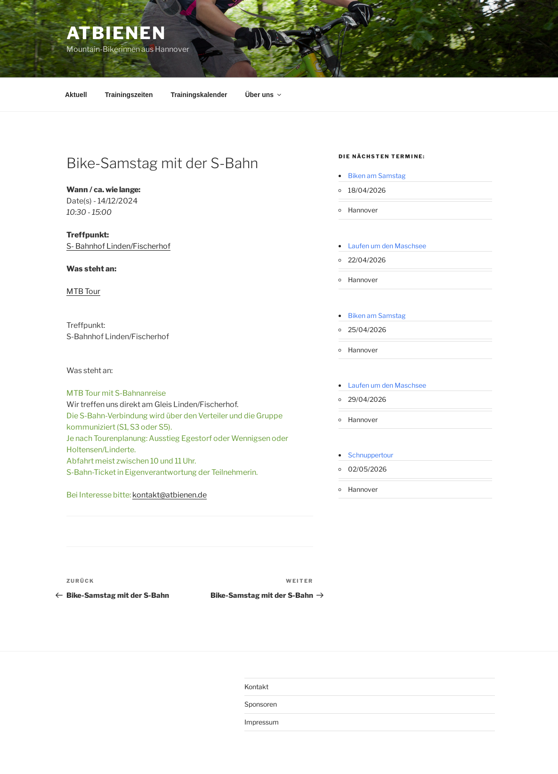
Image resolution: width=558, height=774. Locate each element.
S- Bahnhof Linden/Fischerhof (118, 246)
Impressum (261, 722)
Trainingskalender (199, 94)
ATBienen (116, 33)
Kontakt (256, 687)
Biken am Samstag (376, 175)
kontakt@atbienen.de (169, 494)
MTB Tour (83, 291)
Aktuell (76, 94)
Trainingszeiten (129, 94)
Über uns (264, 94)
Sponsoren (260, 704)
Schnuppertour (370, 455)
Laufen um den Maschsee (387, 246)
